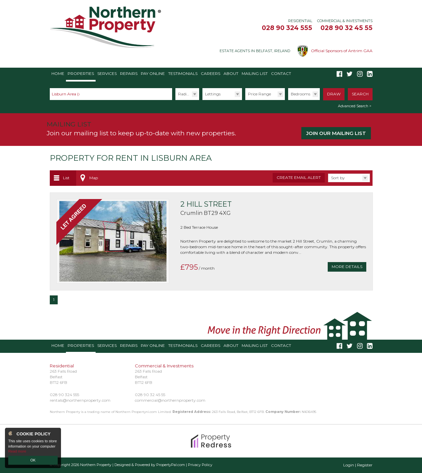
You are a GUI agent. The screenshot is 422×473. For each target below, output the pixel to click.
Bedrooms (300, 93)
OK (33, 460)
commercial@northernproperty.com (170, 400)
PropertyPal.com (170, 465)
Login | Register (358, 464)
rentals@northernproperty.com (80, 400)
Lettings (213, 93)
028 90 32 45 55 (346, 28)
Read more (17, 451)
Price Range (259, 93)
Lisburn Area (67, 93)
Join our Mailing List (336, 133)
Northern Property (95, 465)
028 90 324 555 (287, 28)
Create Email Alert (299, 177)
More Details (347, 266)
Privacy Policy (200, 465)
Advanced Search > (354, 106)
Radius (184, 93)
